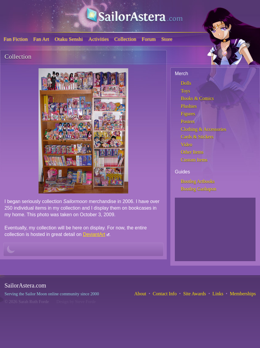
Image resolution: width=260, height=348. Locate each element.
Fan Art (41, 39)
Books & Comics (197, 98)
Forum (149, 39)
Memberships (243, 293)
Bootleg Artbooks (198, 181)
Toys (185, 90)
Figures (188, 113)
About (140, 293)
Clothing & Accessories (203, 129)
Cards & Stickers (197, 136)
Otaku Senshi (69, 39)
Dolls (186, 83)
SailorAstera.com (25, 285)
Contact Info (165, 293)
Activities (98, 39)
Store (166, 39)
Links (217, 293)
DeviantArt (94, 234)
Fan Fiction (16, 39)
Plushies (189, 106)
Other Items (192, 152)
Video (186, 144)
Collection (125, 39)
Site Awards (194, 293)
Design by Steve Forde (76, 301)
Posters (188, 121)
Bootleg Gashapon (198, 188)
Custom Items (194, 159)
